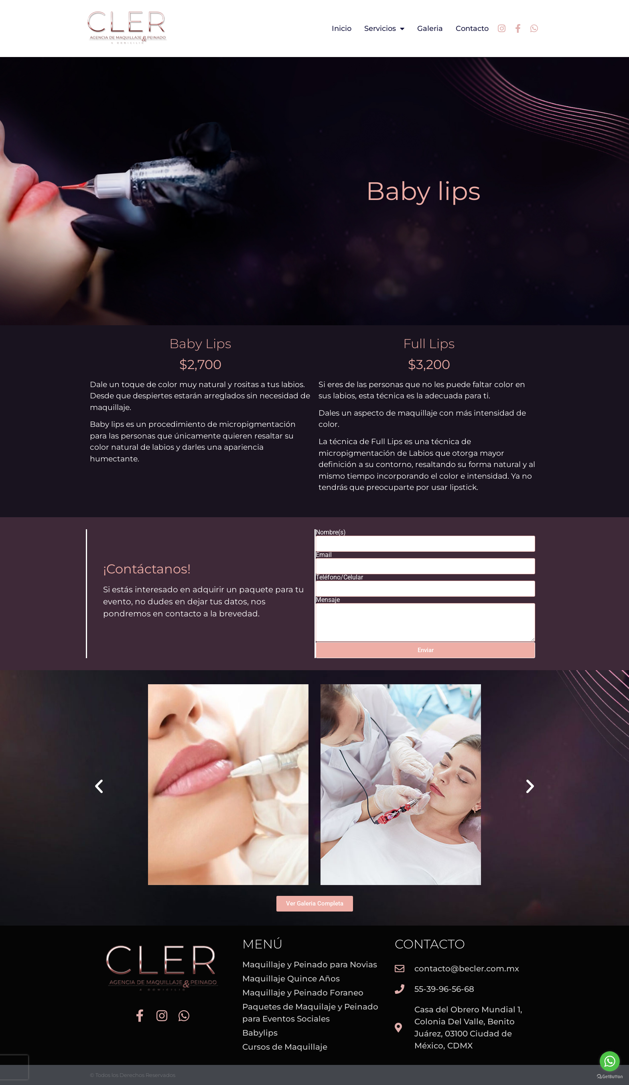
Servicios (384, 28)
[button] (99, 786)
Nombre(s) (331, 532)
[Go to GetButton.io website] (610, 1076)
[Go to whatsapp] (610, 1061)
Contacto (472, 28)
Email (324, 555)
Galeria (430, 28)
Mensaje (328, 600)
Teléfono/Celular (339, 577)
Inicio (341, 28)
